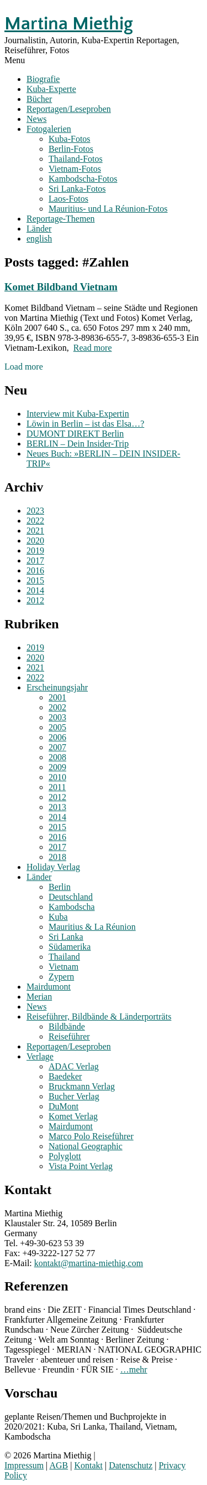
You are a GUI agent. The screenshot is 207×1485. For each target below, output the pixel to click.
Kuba (58, 916)
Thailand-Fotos (76, 158)
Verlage (40, 1056)
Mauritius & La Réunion (92, 926)
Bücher (39, 99)
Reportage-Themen (60, 218)
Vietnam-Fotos (75, 168)
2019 (35, 550)
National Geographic (86, 1146)
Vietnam (63, 966)
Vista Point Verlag (81, 1166)
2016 (35, 570)
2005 (57, 727)
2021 (35, 530)
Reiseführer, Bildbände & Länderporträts (98, 1016)
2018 (57, 857)
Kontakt (88, 1465)
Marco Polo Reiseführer (91, 1136)
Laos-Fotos (68, 198)
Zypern (61, 976)
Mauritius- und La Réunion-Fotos (108, 208)
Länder (38, 228)
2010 (57, 777)
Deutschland (71, 897)
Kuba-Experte (51, 89)
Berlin (60, 887)
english (39, 238)
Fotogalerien (48, 129)
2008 (57, 757)
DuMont (63, 1106)
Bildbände (67, 1026)
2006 (57, 737)
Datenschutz (130, 1465)
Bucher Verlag (74, 1096)
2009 (57, 767)
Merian (39, 996)
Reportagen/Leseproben (68, 109)
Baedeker (65, 1076)
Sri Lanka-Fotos (77, 188)
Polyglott (65, 1156)
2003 (57, 717)
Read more (92, 347)
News (36, 119)
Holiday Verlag (53, 867)
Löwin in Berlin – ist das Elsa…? (85, 423)
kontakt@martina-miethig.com (88, 1263)
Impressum (24, 1465)
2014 (35, 590)
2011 (57, 787)
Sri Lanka (66, 936)
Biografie (43, 79)
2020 (35, 540)
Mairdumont (48, 986)
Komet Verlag (73, 1116)
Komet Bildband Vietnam (61, 287)
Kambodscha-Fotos (83, 178)
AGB (58, 1465)
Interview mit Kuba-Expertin (77, 413)
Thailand (64, 956)
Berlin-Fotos (71, 148)
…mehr (133, 1369)
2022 (35, 520)
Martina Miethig (68, 23)
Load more (23, 366)
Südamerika (70, 946)
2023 (35, 510)
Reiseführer (69, 1036)
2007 (57, 747)
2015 (35, 580)
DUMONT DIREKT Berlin (75, 433)
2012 (35, 600)
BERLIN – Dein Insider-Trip (77, 443)
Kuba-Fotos (70, 139)
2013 (57, 807)
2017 (35, 560)
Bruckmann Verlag (82, 1086)
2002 (57, 707)
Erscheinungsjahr (57, 687)
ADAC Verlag (74, 1066)
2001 (57, 697)
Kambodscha (72, 907)
